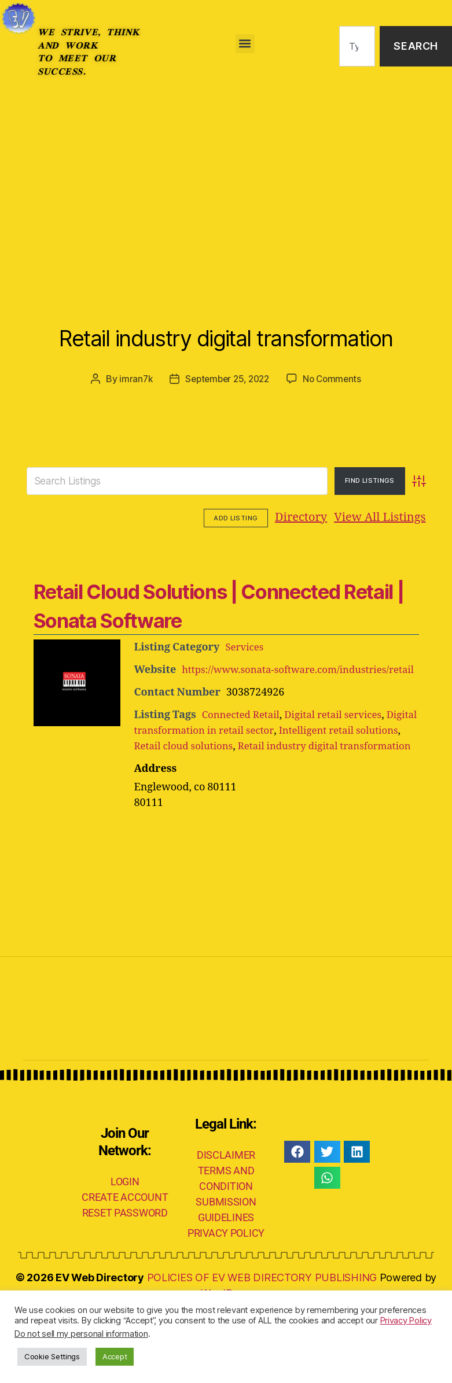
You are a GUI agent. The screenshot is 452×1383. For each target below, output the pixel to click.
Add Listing (394, 559)
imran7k (132, 421)
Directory (230, 559)
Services (245, 687)
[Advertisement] (226, 179)
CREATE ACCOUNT (125, 1269)
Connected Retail (243, 771)
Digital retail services (342, 771)
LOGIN (125, 1254)
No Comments (335, 421)
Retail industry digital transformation (226, 353)
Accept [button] (114, 1356)
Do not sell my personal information (81, 1334)
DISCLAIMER (226, 1227)
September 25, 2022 (226, 421)
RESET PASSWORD (125, 1285)
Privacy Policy (406, 1320)
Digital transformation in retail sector (225, 786)
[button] (245, 43)
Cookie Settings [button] (52, 1356)
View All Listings (308, 559)
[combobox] (357, 46)
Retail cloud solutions (236, 802)
